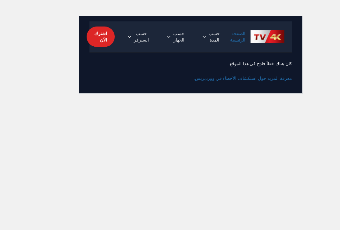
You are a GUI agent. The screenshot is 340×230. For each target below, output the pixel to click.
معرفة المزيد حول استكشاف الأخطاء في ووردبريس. (222, 78)
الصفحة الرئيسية (217, 36)
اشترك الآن (79, 36)
